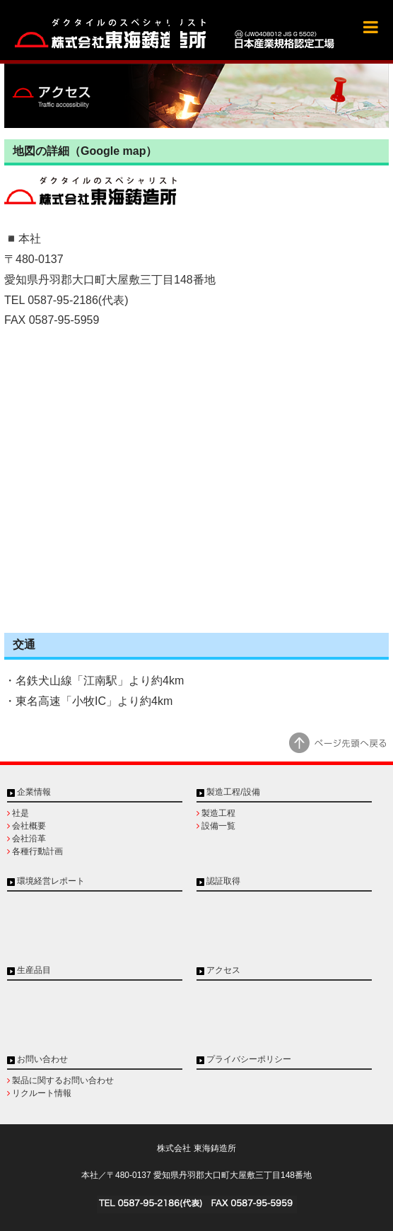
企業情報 (34, 792)
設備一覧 (218, 826)
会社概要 (29, 826)
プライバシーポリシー (248, 1059)
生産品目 (34, 970)
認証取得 (223, 881)
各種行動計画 (37, 851)
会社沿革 (29, 839)
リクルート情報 (41, 1093)
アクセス (223, 970)
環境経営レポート (51, 881)
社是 (20, 813)
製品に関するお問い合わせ (63, 1080)
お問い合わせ (42, 1059)
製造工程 (218, 813)
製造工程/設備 (232, 792)
